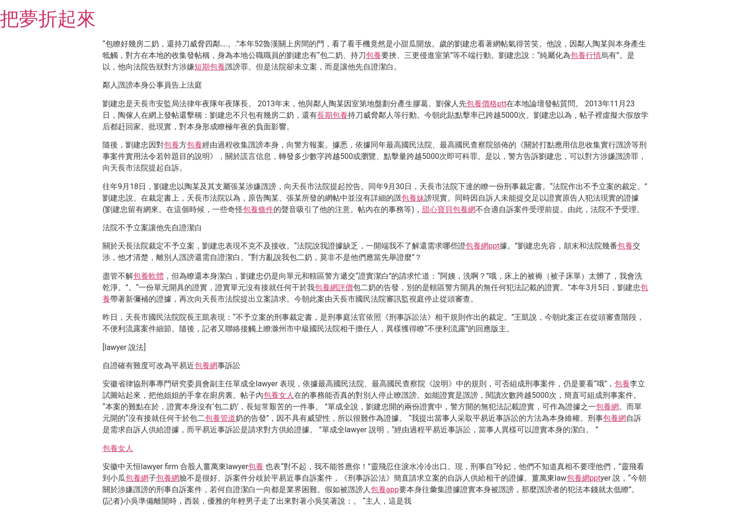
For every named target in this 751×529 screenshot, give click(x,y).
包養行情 (585, 55)
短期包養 (209, 66)
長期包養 (332, 115)
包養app (385, 489)
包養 (373, 55)
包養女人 (278, 395)
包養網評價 (334, 287)
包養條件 (258, 209)
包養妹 (412, 198)
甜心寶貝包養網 (449, 209)
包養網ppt (483, 245)
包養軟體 (148, 276)
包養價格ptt (486, 103)
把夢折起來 (48, 19)
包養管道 (220, 418)
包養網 (205, 365)
